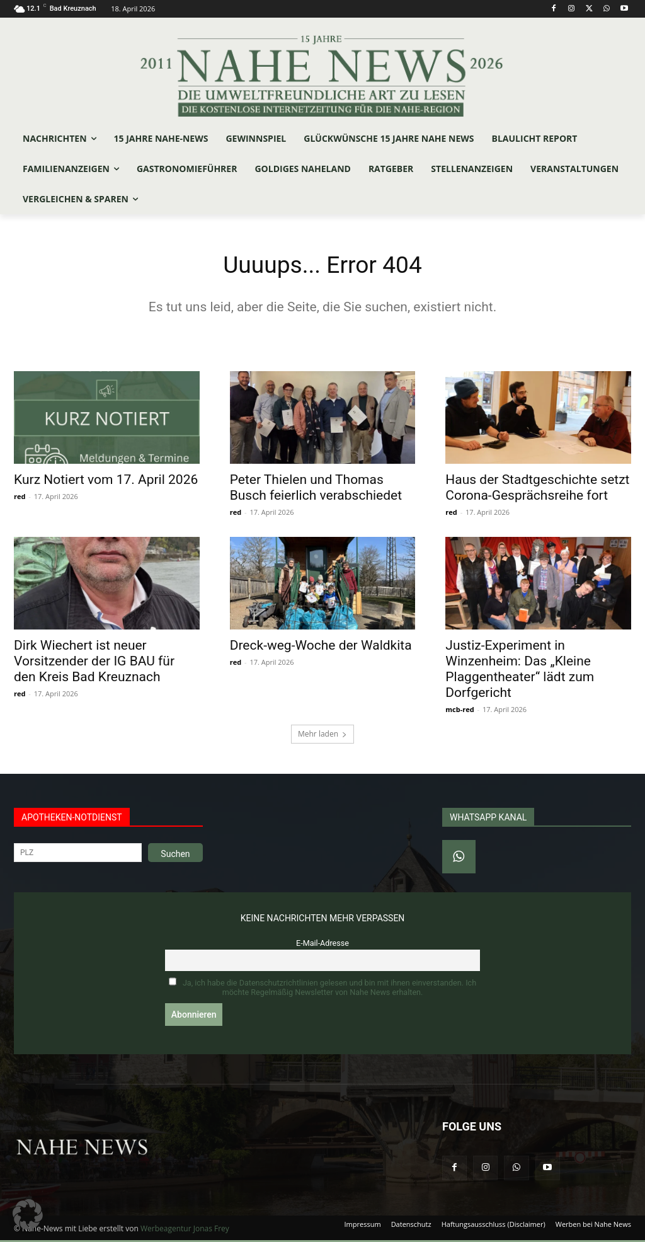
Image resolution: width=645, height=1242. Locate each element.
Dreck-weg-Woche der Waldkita (321, 648)
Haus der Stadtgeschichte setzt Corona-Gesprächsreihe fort (537, 489)
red (19, 498)
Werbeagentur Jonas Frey (184, 1230)
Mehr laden (322, 736)
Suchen (175, 856)
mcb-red (459, 712)
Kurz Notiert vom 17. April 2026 (106, 482)
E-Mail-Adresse (322, 945)
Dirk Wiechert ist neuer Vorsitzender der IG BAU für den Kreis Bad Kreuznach (94, 664)
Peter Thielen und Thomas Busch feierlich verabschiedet (316, 489)
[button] (27, 1214)
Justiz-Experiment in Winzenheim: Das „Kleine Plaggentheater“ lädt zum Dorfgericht (519, 672)
